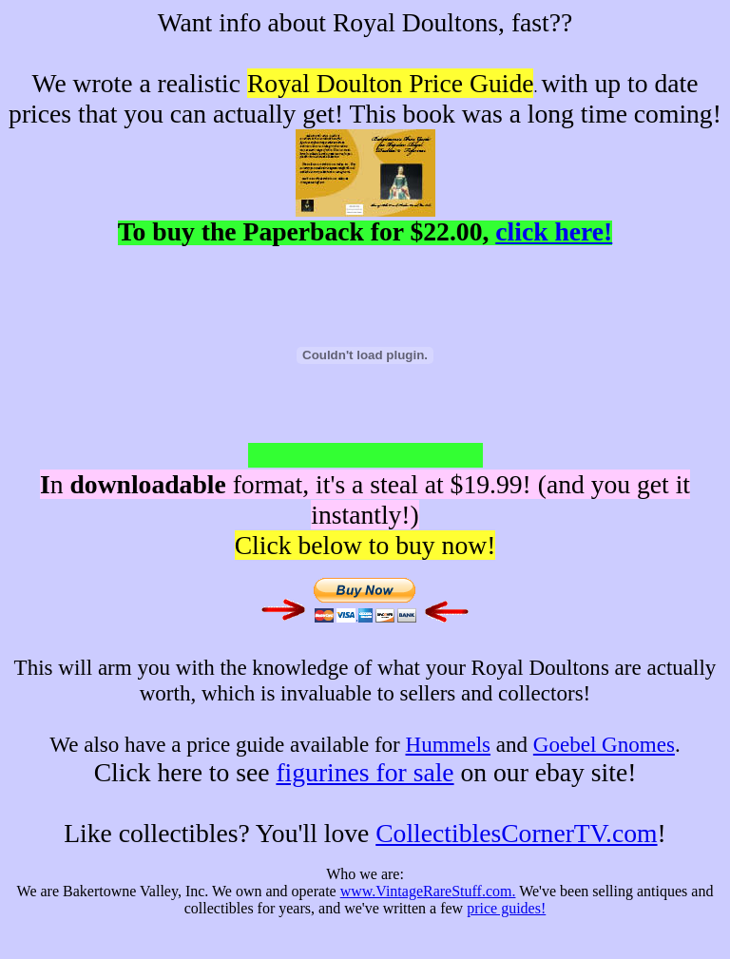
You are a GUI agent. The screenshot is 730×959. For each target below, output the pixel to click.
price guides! (506, 908)
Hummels (448, 744)
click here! (553, 231)
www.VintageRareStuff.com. (428, 891)
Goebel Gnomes (604, 744)
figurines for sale (364, 772)
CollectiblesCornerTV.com (516, 833)
